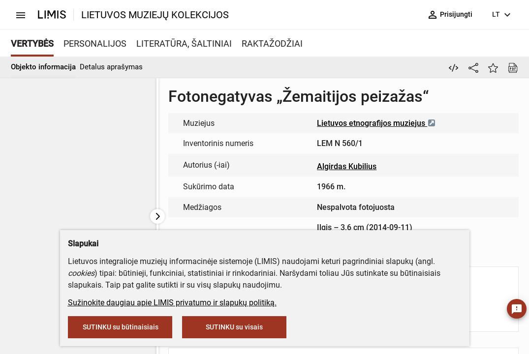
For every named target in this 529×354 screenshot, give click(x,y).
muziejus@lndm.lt (216, 126)
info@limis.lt (292, 189)
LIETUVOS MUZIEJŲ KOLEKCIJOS (155, 15)
